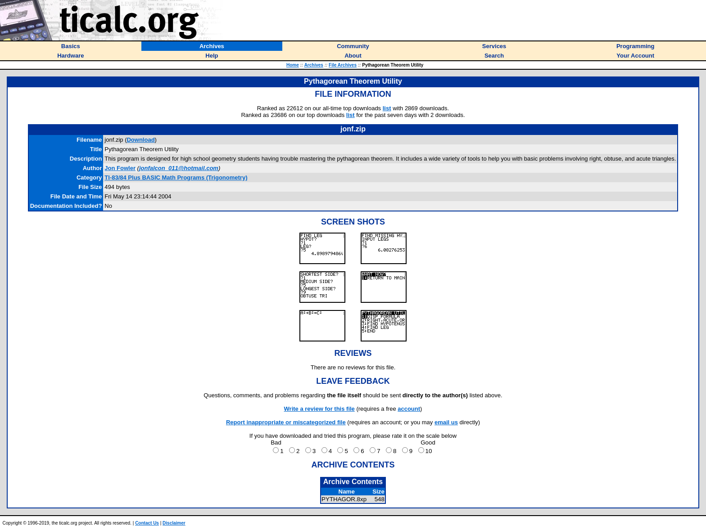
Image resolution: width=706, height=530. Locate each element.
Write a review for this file (319, 408)
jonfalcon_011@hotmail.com (178, 168)
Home (292, 65)
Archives (313, 65)
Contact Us (147, 523)
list (387, 108)
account (409, 408)
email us (446, 422)
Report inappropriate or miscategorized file (286, 422)
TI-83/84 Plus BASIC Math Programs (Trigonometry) (175, 177)
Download (140, 139)
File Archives (343, 65)
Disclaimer (174, 523)
